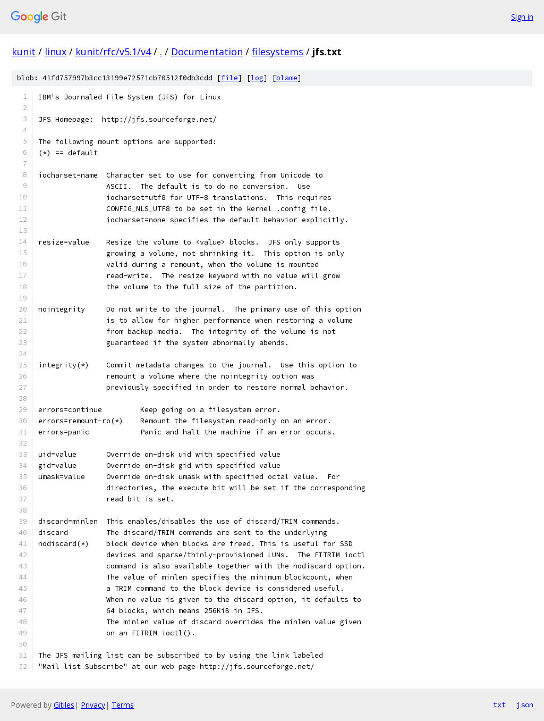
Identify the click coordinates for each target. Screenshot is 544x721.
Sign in (522, 17)
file (229, 77)
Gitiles (64, 705)
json (524, 704)
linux (55, 51)
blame (287, 77)
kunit (24, 51)
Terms (123, 705)
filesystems (277, 51)
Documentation (207, 51)
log (257, 77)
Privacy (93, 705)
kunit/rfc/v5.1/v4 (113, 51)
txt (499, 704)
